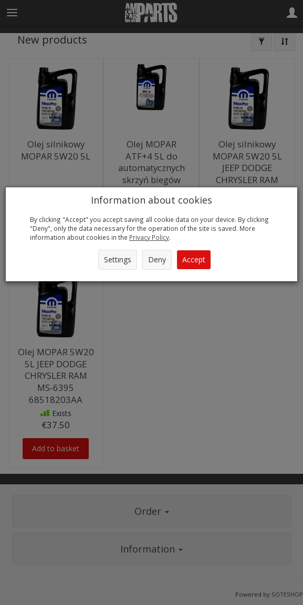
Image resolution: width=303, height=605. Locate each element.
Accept (193, 259)
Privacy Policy (149, 237)
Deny (157, 259)
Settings (117, 259)
